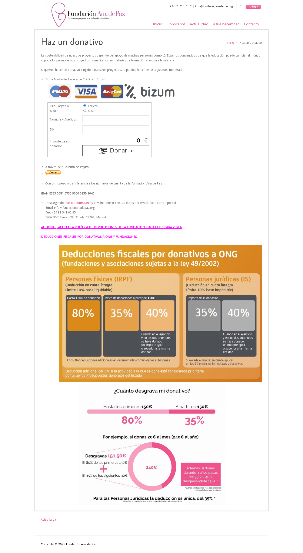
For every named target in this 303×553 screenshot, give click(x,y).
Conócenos (176, 24)
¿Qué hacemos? (226, 24)
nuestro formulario (78, 203)
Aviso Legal (49, 519)
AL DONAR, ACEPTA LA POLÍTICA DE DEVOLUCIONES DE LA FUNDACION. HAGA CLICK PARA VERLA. (111, 227)
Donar (118, 150)
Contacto (251, 24)
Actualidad (199, 24)
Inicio (157, 24)
